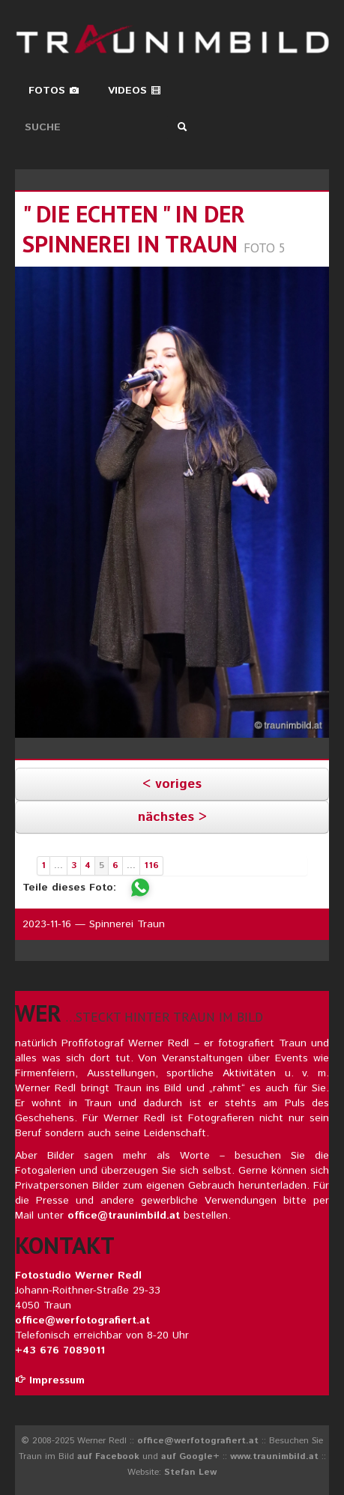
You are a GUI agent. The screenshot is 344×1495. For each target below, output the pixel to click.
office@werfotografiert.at (82, 1320)
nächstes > (172, 817)
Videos (134, 90)
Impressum (50, 1380)
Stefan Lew (190, 1472)
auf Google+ (190, 1456)
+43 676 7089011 (60, 1350)
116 (151, 865)
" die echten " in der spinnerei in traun (133, 228)
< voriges (172, 784)
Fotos (53, 90)
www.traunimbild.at (274, 1456)
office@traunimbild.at (123, 1215)
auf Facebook (108, 1456)
